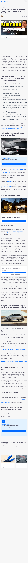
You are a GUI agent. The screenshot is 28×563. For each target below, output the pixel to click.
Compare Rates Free (14, 164)
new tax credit (10, 181)
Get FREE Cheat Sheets (14, 221)
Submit (14, 272)
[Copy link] (26, 16)
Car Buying (6, 4)
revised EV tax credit (7, 172)
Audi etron (10, 335)
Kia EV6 (6, 335)
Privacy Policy (12, 274)
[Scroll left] (24, 453)
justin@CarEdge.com (5, 402)
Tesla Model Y (16, 169)
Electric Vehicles (8, 416)
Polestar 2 (15, 335)
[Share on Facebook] (20, 16)
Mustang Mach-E (11, 228)
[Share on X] (22, 16)
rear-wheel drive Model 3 (6, 186)
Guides (2, 4)
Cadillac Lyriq (22, 169)
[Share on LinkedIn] (24, 16)
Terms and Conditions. (17, 274)
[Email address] (14, 270)
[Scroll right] (26, 453)
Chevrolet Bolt (4, 170)
